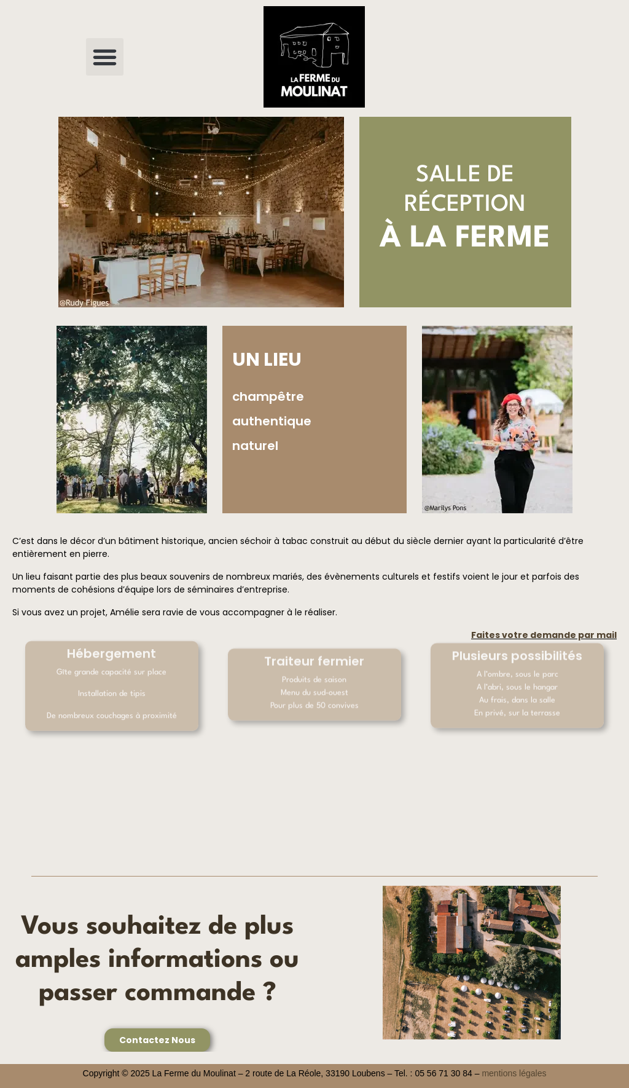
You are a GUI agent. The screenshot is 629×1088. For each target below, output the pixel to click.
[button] (105, 57)
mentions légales (514, 1073)
